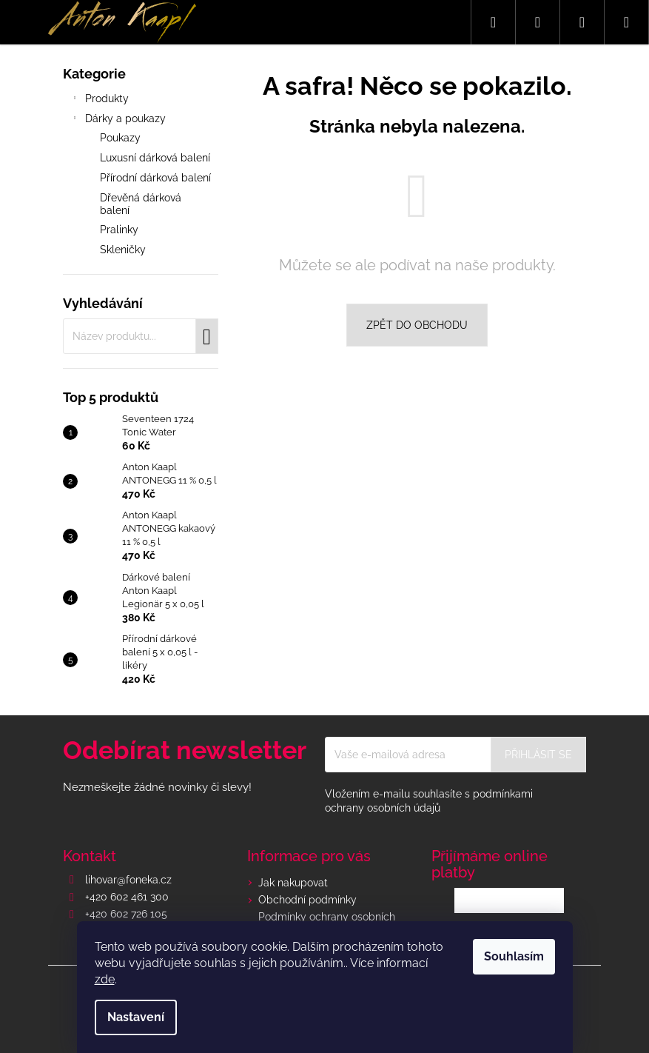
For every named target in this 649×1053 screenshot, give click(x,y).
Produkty (99, 101)
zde (105, 979)
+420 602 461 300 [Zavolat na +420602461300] (127, 897)
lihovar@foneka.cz (128, 880)
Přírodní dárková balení (155, 178)
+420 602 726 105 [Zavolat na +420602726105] (126, 914)
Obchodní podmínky (307, 900)
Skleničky (123, 249)
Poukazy (120, 138)
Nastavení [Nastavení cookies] (135, 1017)
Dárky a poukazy (118, 121)
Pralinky (119, 229)
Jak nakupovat (293, 883)
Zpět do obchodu (417, 325)
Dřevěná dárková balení (140, 204)
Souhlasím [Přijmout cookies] (514, 956)
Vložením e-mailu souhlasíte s (429, 801)
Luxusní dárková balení (155, 158)
